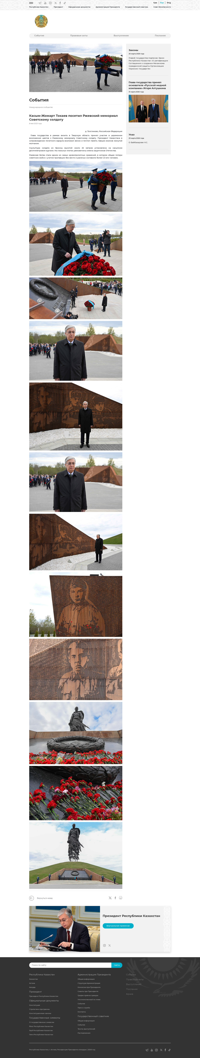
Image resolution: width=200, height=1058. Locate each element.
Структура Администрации (89, 983)
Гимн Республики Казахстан (41, 1035)
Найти (117, 965)
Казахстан (33, 979)
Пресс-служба (84, 1008)
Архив (129, 994)
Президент (58, 7)
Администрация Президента (108, 7)
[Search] (72, 965)
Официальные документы (79, 7)
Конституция (34, 1005)
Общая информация (86, 979)
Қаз (155, 3)
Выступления (121, 35)
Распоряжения (84, 1033)
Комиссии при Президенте (89, 987)
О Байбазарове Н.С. (138, 142)
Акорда (32, 987)
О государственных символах (41, 1022)
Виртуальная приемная (118, 926)
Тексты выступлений (86, 1029)
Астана (32, 983)
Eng (169, 3)
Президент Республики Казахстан (43, 996)
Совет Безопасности (162, 7)
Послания (160, 35)
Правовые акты (79, 35)
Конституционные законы (40, 1013)
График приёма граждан (88, 995)
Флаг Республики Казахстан (41, 1026)
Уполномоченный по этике (89, 1000)
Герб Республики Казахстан (41, 1030)
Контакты (82, 1012)
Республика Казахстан (38, 7)
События (39, 35)
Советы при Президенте (88, 991)
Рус (162, 3)
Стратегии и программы (39, 1009)
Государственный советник (136, 7)
